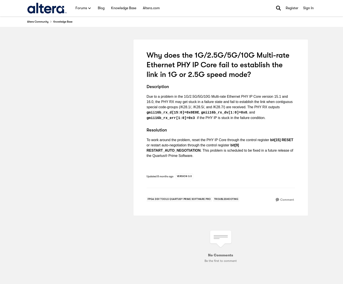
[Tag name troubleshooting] (226, 199)
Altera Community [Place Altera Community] (38, 21)
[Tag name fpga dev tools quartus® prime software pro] (179, 199)
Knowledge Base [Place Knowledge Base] (62, 21)
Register (292, 8)
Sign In (308, 8)
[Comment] (285, 200)
